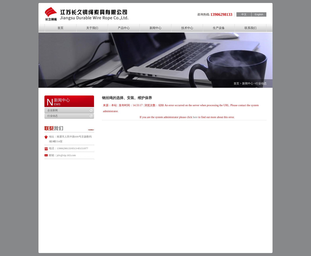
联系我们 (250, 28)
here (195, 117)
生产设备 (219, 28)
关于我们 (92, 28)
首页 (60, 28)
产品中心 (124, 28)
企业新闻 (52, 110)
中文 (244, 14)
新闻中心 (155, 28)
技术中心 (187, 28)
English (259, 14)
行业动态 (52, 115)
